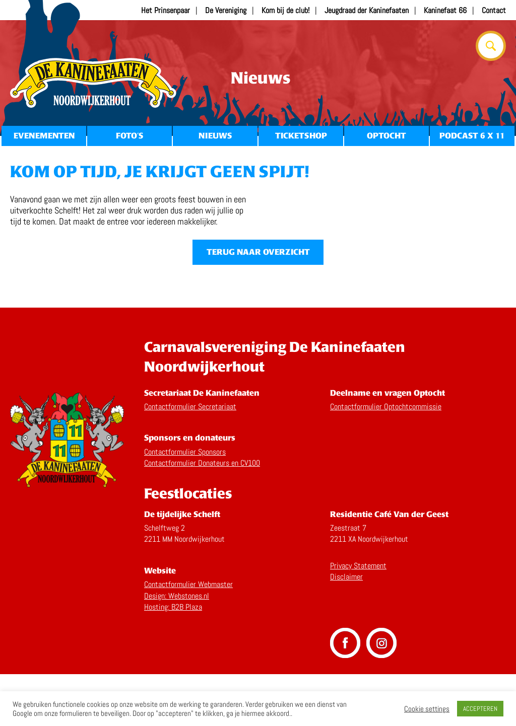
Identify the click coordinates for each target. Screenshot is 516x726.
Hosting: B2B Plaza (173, 659)
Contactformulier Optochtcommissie (385, 458)
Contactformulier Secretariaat (190, 458)
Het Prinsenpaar (165, 10)
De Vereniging (225, 10)
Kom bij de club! (285, 10)
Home (93, 83)
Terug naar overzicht (258, 304)
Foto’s (129, 135)
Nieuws (215, 135)
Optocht (386, 135)
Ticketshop (301, 135)
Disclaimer (346, 628)
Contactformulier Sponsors (185, 503)
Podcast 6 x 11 (472, 135)
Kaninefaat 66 (445, 10)
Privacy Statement (358, 617)
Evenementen (44, 135)
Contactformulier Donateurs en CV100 (202, 515)
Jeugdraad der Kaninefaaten (367, 10)
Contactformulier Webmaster (188, 636)
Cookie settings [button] (426, 708)
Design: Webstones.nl (176, 647)
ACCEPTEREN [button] (480, 708)
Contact (494, 10)
